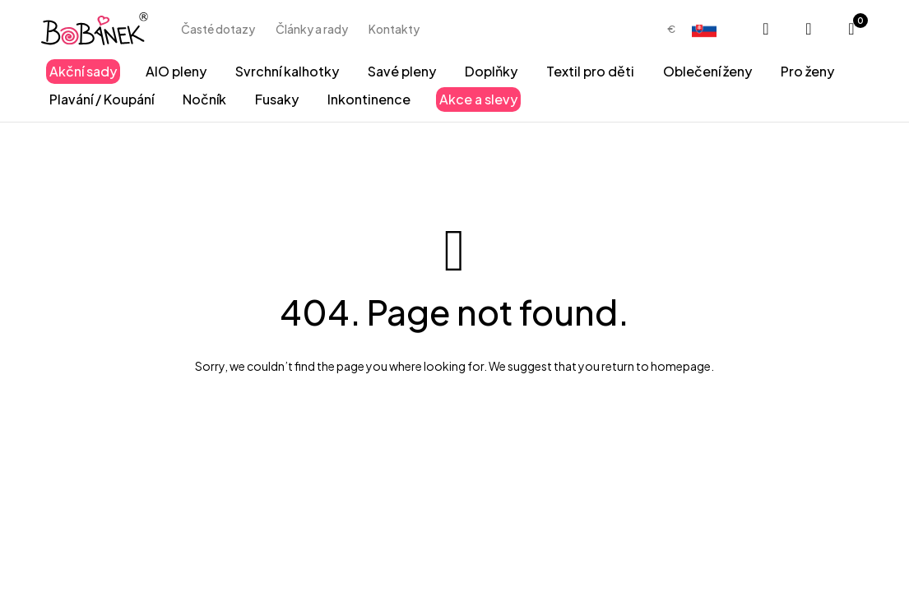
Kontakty (394, 28)
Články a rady (312, 28)
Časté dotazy (218, 28)
